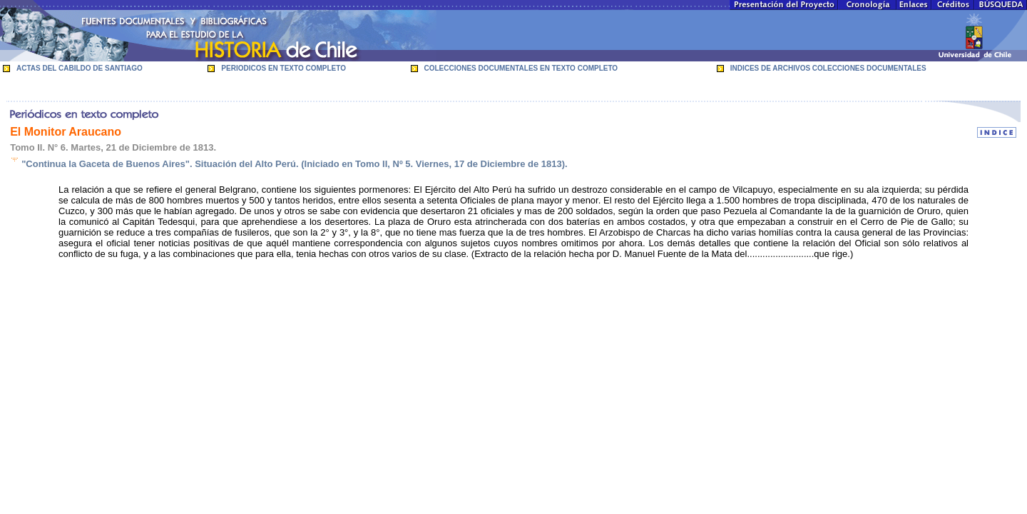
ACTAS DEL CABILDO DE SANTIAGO (79, 68)
